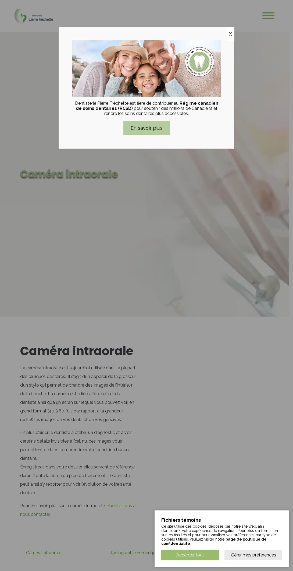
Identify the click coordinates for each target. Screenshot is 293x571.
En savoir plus (147, 128)
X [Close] (230, 34)
